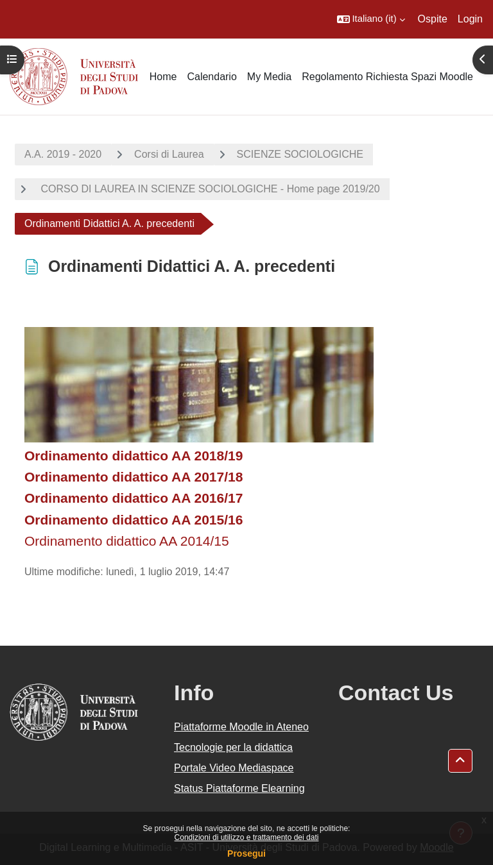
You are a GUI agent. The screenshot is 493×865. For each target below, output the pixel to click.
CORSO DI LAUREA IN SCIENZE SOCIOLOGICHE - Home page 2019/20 (209, 188)
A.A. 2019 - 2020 (62, 154)
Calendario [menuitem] (211, 76)
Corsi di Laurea (169, 154)
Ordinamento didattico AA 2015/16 (133, 519)
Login (470, 18)
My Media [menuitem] (269, 76)
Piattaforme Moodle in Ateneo (241, 726)
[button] (371, 19)
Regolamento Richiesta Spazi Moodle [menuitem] (387, 76)
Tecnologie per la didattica (233, 747)
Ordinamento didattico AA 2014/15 (126, 540)
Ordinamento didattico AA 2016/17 (133, 498)
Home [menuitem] (163, 76)
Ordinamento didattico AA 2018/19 (133, 455)
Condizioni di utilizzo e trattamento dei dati (247, 837)
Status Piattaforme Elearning (239, 788)
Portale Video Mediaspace (234, 767)
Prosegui (246, 853)
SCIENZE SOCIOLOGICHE (300, 154)
